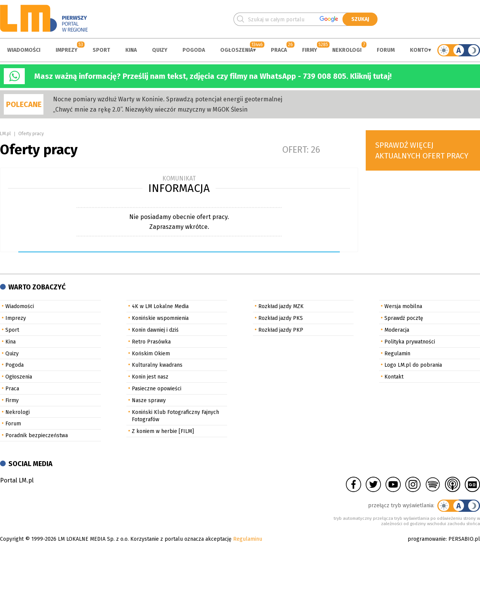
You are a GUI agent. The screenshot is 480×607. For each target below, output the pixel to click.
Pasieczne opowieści (156, 388)
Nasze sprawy (149, 400)
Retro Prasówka (151, 342)
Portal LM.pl (17, 480)
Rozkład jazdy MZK (281, 306)
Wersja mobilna (403, 306)
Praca (279, 50)
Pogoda (193, 50)
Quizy (159, 50)
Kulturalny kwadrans (157, 365)
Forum (386, 50)
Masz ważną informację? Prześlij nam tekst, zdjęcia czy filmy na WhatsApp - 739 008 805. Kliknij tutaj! (213, 76)
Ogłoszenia (236, 50)
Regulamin (397, 353)
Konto (419, 50)
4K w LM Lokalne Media (160, 306)
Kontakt (393, 377)
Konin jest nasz (150, 377)
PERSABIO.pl (464, 539)
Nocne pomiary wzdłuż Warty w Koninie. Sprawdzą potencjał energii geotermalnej (167, 99)
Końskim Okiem (151, 353)
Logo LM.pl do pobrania (413, 365)
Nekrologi (347, 50)
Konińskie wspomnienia (160, 318)
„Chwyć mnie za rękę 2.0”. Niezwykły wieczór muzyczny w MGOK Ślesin (150, 109)
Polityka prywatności (409, 342)
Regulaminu (247, 539)
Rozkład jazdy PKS (280, 318)
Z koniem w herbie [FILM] (163, 431)
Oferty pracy (31, 133)
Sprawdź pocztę (403, 318)
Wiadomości (23, 50)
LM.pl (5, 133)
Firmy (309, 50)
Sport (101, 50)
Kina (131, 50)
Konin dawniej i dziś (155, 330)
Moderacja (396, 330)
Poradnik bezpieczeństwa (36, 435)
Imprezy (66, 50)
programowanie (427, 539)
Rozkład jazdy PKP (280, 330)
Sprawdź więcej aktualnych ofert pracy (422, 150)
